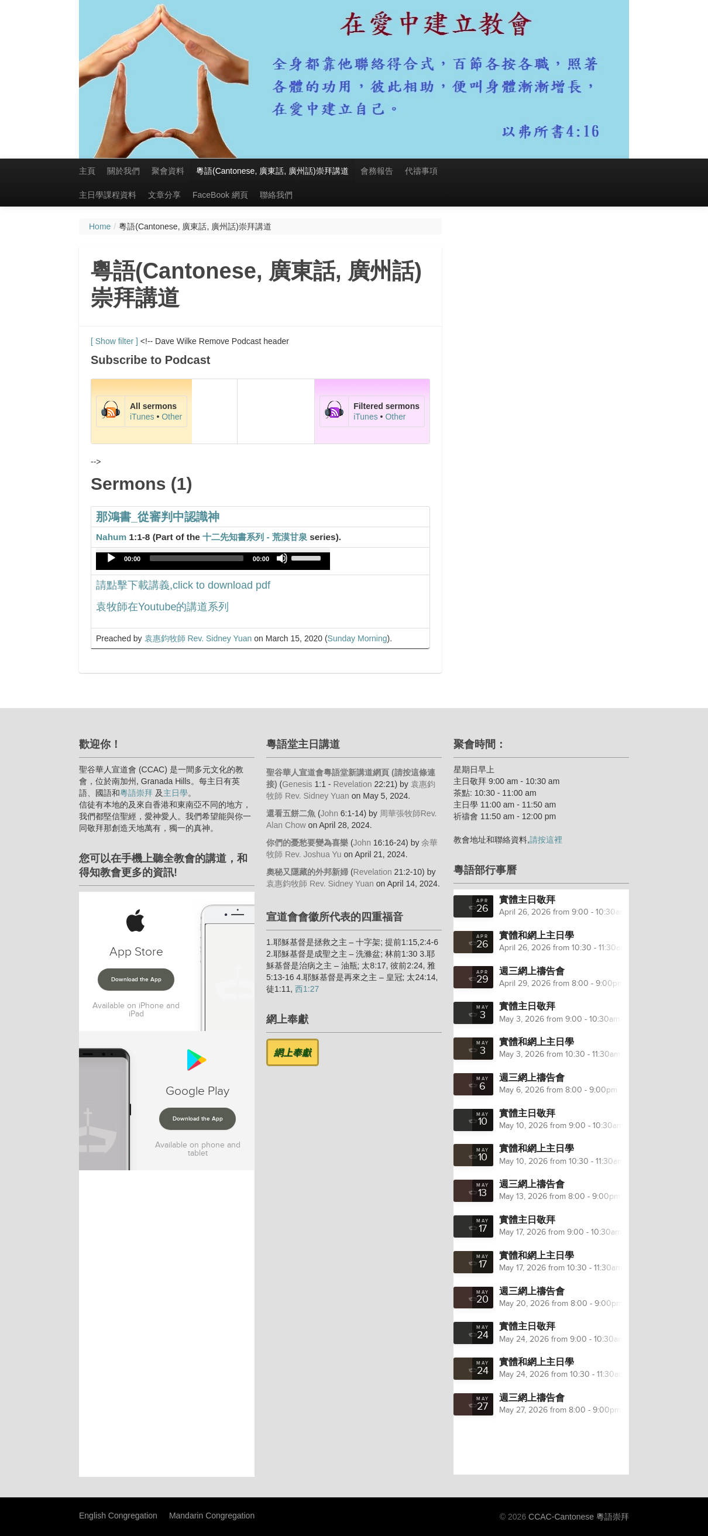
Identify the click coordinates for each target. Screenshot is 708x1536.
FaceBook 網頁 (220, 195)
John (329, 813)
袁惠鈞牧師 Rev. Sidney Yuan (198, 638)
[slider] (196, 558)
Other (171, 416)
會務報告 (376, 171)
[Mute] (282, 558)
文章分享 (164, 195)
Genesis (297, 784)
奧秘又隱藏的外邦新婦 (307, 872)
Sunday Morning (357, 638)
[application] (213, 561)
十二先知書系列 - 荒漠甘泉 (254, 537)
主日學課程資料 (107, 195)
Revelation (352, 784)
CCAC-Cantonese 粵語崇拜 (578, 1516)
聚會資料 (168, 171)
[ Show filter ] (114, 341)
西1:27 (307, 989)
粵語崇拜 (136, 793)
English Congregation (118, 1515)
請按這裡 (546, 839)
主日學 (175, 793)
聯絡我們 (276, 195)
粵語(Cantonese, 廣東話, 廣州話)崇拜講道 (272, 171)
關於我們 (123, 171)
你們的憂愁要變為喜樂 (307, 842)
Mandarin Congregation (212, 1515)
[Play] (111, 558)
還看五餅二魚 (290, 813)
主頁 (87, 171)
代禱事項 (421, 171)
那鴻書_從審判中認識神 (157, 516)
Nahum (111, 537)
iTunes (142, 416)
